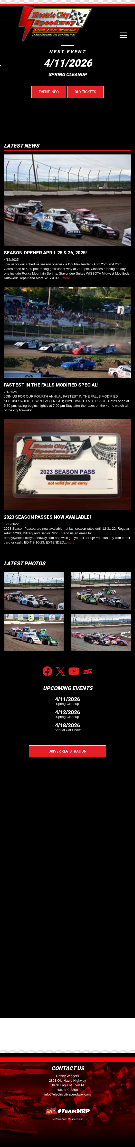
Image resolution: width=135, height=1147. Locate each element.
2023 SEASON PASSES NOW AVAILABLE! (47, 517)
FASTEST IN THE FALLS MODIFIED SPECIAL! (51, 385)
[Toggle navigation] (123, 35)
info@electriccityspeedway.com (67, 1094)
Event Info (49, 92)
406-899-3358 (67, 1090)
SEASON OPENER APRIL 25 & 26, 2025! (45, 252)
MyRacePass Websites (67, 1111)
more (66, 278)
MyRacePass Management (67, 1119)
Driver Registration (67, 751)
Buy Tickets (85, 92)
